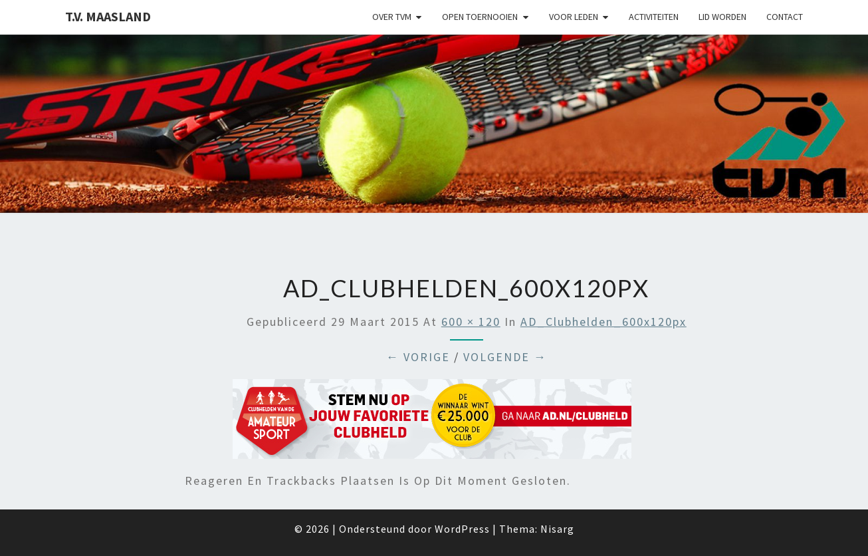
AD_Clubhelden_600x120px (603, 321)
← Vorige (418, 356)
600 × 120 (470, 321)
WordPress (462, 528)
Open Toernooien (480, 17)
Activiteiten (654, 17)
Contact (784, 17)
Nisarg (557, 528)
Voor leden (573, 17)
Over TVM (391, 17)
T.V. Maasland (108, 16)
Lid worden (722, 17)
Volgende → (505, 356)
